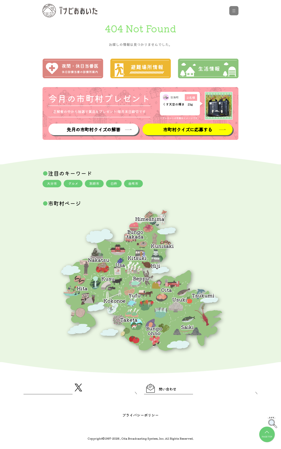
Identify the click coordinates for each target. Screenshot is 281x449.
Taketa (129, 320)
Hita (82, 288)
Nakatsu (98, 260)
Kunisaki (162, 246)
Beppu (141, 278)
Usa (120, 265)
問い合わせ (166, 389)
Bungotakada (135, 235)
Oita (166, 290)
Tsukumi (203, 296)
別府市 (97, 184)
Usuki (179, 300)
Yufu (134, 296)
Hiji (155, 266)
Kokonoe (114, 301)
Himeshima (149, 219)
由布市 (138, 184)
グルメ (75, 184)
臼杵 (117, 184)
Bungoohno (154, 331)
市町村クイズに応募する (187, 129)
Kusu (108, 279)
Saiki (187, 327)
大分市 (52, 184)
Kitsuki (137, 258)
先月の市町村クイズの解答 (93, 129)
